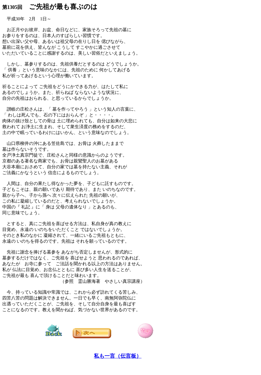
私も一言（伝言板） (118, 356)
